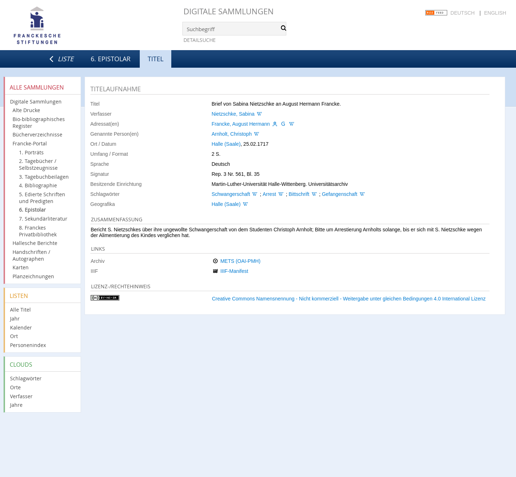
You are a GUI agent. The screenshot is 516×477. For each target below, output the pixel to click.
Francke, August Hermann (240, 124)
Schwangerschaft (230, 194)
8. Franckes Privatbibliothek (38, 231)
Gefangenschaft (339, 194)
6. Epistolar (110, 58)
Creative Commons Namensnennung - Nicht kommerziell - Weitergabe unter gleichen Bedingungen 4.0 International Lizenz (349, 299)
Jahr (15, 318)
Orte (15, 387)
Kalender (21, 327)
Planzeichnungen (33, 276)
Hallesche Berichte (35, 243)
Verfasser (21, 396)
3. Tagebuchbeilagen (44, 176)
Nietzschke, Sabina (232, 114)
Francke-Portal (30, 143)
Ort (14, 336)
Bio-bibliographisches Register (39, 122)
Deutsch (462, 13)
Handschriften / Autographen (31, 255)
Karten (21, 267)
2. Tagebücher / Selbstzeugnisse (38, 164)
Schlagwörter (26, 378)
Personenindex (28, 345)
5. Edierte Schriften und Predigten (42, 197)
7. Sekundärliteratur (43, 218)
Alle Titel (20, 309)
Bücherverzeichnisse (37, 134)
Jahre (16, 404)
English (495, 13)
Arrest (269, 194)
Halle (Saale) (225, 144)
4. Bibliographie (38, 185)
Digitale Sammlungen (228, 11)
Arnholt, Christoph (231, 134)
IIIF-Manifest (234, 271)
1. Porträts (31, 152)
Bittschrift (298, 194)
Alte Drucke (26, 110)
